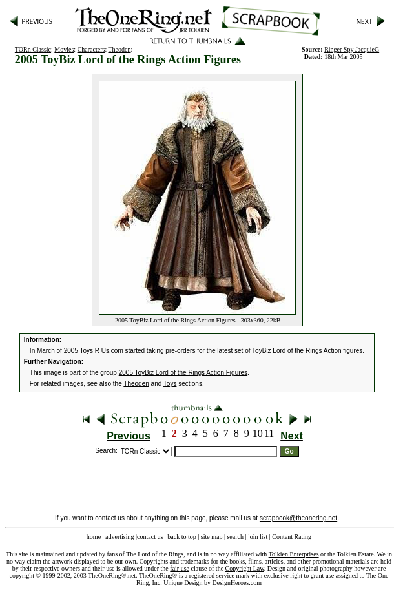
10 (258, 433)
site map (212, 536)
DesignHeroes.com (237, 582)
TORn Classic (33, 49)
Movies (64, 49)
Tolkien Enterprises (294, 554)
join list (257, 536)
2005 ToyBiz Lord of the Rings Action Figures (183, 372)
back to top (181, 536)
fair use (179, 568)
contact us (150, 536)
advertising (119, 536)
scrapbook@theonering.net (298, 518)
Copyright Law (244, 568)
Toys (170, 383)
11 (269, 433)
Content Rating (291, 536)
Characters (91, 49)
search (235, 536)
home (94, 536)
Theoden (120, 49)
